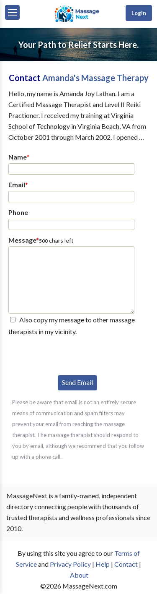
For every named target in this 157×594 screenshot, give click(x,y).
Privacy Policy (70, 564)
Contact (126, 564)
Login (138, 13)
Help (102, 564)
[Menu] (12, 12)
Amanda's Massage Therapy (95, 78)
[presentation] (72, 354)
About (79, 575)
